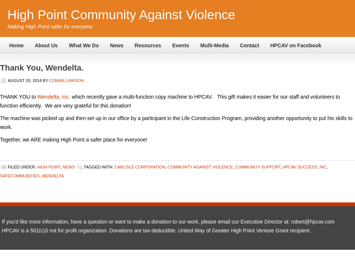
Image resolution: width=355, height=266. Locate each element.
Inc (323, 167)
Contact (249, 45)
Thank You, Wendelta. (42, 67)
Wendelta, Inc (53, 97)
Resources (148, 45)
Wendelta (53, 176)
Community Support (257, 167)
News (117, 45)
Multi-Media (214, 45)
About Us (46, 45)
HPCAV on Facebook (295, 45)
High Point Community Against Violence (121, 14)
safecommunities (20, 176)
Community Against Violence (200, 167)
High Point (48, 167)
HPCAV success (300, 167)
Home (16, 45)
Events (180, 45)
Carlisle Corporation (140, 167)
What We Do (84, 45)
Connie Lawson (66, 80)
